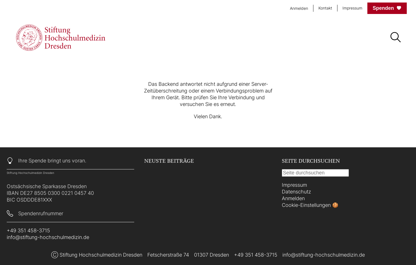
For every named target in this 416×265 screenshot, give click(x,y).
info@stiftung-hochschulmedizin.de (48, 237)
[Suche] (395, 38)
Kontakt (325, 8)
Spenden (387, 8)
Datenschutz (296, 192)
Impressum (352, 8)
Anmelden (293, 198)
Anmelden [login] (299, 8)
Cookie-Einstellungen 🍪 (310, 205)
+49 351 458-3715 (28, 230)
